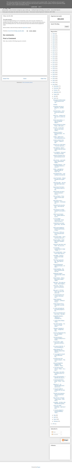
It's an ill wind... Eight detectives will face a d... (58, 343)
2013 (53, 60)
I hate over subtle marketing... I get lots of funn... (59, 407)
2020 (53, 46)
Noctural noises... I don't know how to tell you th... (58, 112)
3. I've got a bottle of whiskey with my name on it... (59, 390)
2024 (53, 38)
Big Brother (25, 27)
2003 (53, 80)
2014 (53, 58)
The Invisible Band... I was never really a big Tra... (59, 253)
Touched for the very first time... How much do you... (59, 206)
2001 (53, 84)
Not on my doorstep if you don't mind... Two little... (59, 313)
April (55, 417)
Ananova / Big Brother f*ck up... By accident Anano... (59, 334)
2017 (53, 52)
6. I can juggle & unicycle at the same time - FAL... (59, 355)
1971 (53, 423)
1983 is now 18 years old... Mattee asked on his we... (59, 215)
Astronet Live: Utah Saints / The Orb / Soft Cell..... (59, 145)
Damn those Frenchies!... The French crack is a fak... (59, 188)
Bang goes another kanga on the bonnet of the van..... (59, 101)
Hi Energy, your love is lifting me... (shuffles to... (58, 108)
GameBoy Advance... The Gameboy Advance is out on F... (59, 166)
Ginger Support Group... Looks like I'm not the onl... (58, 305)
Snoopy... (55, 104)
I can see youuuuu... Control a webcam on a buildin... (59, 338)
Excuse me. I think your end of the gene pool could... (58, 233)
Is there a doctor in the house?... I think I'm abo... (58, 141)
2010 (53, 66)
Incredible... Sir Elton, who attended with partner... (59, 403)
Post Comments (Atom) (28, 82)
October (56, 90)
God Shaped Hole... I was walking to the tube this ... (59, 175)
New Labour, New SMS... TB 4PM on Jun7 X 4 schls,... (59, 373)
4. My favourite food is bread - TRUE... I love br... (58, 381)
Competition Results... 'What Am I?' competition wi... (58, 317)
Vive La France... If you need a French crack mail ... (58, 197)
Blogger (38, 467)
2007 (53, 72)
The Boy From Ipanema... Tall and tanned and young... (59, 394)
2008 (53, 70)
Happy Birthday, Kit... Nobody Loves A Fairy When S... (58, 351)
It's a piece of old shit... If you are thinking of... (59, 347)
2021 (53, 44)
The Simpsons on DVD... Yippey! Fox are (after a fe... (59, 211)
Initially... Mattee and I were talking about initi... (59, 137)
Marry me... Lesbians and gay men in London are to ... (59, 117)
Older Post (43, 78)
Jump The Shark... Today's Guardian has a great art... (59, 179)
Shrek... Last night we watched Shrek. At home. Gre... (58, 170)
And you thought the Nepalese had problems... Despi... (58, 364)
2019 (53, 48)
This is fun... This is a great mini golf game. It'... (58, 287)
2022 (53, 42)
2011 (53, 64)
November (56, 88)
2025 (53, 36)
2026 (53, 33)
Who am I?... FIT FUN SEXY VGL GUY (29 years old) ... (58, 291)
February (56, 421)
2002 (53, 82)
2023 (53, 40)
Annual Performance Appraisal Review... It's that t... (59, 266)
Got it (39, 6)
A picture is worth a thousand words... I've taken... (58, 133)
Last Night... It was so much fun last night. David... (58, 257)
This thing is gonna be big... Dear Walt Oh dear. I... (58, 261)
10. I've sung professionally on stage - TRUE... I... (59, 249)
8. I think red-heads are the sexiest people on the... (58, 309)
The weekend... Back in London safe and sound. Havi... (59, 149)
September (56, 92)
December (56, 86)
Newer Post (6, 78)
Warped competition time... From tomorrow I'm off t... (59, 157)
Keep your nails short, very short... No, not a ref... (59, 245)
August (55, 94)
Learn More (34, 6)
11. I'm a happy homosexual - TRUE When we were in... (58, 220)
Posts (54, 432)
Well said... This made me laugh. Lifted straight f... (59, 283)
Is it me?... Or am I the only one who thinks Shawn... (58, 129)
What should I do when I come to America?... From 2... (58, 193)
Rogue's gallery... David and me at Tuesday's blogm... (58, 241)
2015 (53, 56)
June (55, 98)
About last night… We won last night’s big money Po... (59, 184)
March (55, 419)
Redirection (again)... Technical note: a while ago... (59, 275)
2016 (53, 54)
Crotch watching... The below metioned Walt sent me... (58, 270)
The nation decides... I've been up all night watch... (59, 325)
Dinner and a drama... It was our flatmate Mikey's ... (58, 121)
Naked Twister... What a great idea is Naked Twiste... (58, 279)
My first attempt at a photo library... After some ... (59, 125)
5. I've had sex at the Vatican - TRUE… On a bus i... (59, 369)
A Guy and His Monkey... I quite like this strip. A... (59, 377)
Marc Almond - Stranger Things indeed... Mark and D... (58, 399)
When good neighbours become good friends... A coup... (59, 229)
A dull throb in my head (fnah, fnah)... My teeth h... (59, 224)
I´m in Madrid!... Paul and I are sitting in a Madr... (59, 153)
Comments (55, 434)
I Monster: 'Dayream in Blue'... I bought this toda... (58, 329)
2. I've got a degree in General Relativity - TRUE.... (58, 411)
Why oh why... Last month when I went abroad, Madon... (59, 161)
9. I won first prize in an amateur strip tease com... (58, 296)
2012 (53, 62)
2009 (53, 68)
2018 (53, 50)
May (55, 415)
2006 (53, 74)
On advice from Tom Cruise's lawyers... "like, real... (59, 360)
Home (24, 78)
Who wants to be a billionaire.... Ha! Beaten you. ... (59, 202)
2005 (53, 76)
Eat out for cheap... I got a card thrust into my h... (59, 237)
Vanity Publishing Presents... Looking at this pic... (58, 300)
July (55, 96)
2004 (53, 78)
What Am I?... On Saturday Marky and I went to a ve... (58, 386)
